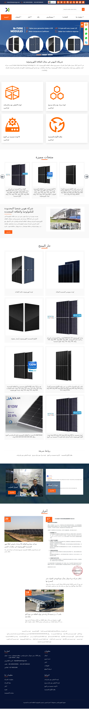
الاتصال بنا (65, 17)
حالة (38, 17)
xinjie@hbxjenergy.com (13, 2)
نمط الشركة (7, 683)
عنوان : (6, 656)
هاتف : (6, 664)
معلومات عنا (80, 17)
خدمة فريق (47, 659)
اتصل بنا (7, 651)
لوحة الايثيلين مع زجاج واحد (51, 680)
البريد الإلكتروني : (9, 661)
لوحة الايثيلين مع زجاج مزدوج (52, 683)
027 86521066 (14, 667)
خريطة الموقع (48, 669)
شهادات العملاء (53, 486)
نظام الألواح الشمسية (49, 690)
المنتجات (18, 17)
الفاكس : (6, 667)
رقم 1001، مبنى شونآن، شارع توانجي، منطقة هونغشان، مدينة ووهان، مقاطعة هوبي (25, 656)
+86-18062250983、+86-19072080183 (33, 2)
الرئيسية (6, 17)
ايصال (45, 656)
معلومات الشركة (8, 680)
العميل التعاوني (13, 488)
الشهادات (46, 666)
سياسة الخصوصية (9, 693)
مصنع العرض (51, 17)
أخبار (30, 17)
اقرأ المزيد (6, 108)
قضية (5, 690)
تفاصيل (8, 232)
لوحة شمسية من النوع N (50, 686)
